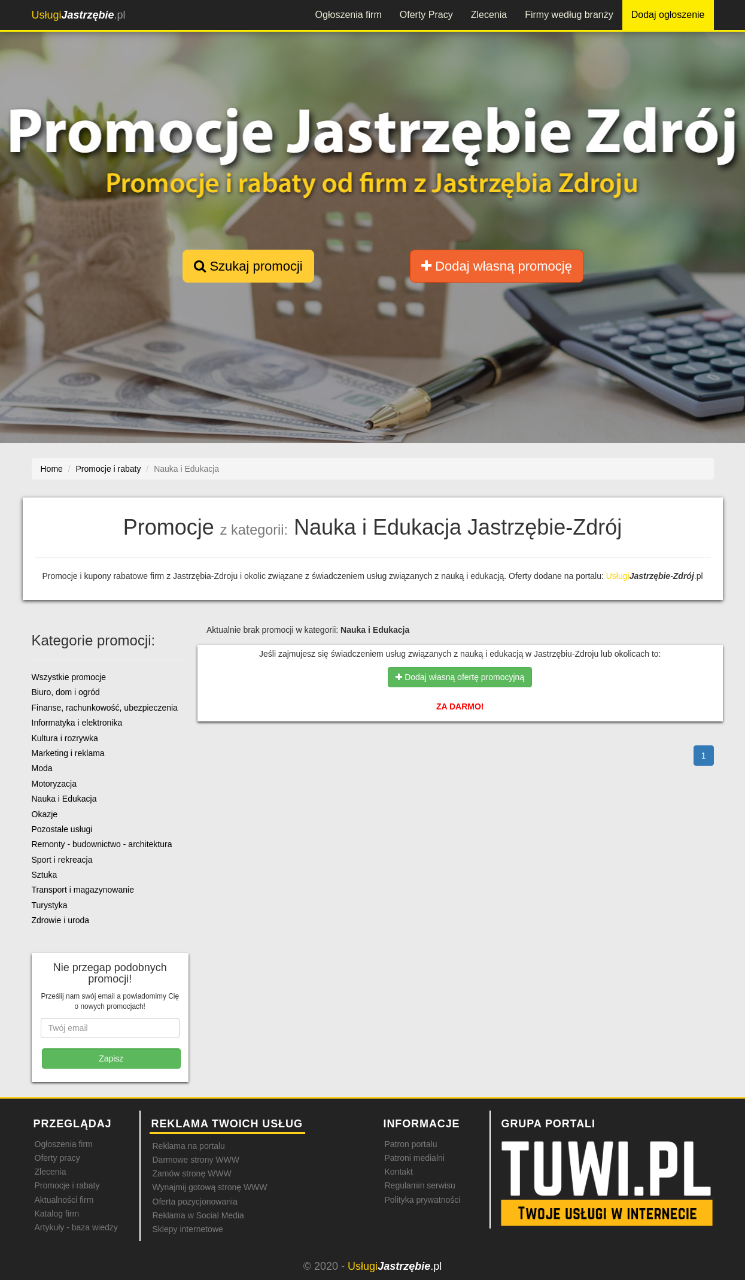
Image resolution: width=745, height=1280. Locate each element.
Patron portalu (411, 1144)
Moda (42, 768)
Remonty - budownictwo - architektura (102, 844)
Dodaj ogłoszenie (668, 15)
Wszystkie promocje (69, 677)
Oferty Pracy (426, 15)
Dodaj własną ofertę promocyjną (460, 677)
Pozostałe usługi (62, 829)
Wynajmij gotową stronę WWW (210, 1187)
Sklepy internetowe (188, 1229)
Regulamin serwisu (420, 1185)
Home (52, 469)
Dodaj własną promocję (496, 266)
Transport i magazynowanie (83, 889)
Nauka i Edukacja (64, 798)
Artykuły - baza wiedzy (76, 1227)
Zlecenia (489, 15)
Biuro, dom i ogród (66, 692)
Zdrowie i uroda (61, 920)
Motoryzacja (54, 783)
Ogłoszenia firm (348, 15)
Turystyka (50, 905)
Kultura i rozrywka (65, 738)
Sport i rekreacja (62, 860)
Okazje (45, 814)
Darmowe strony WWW (196, 1159)
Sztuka (44, 874)
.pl (79, 15)
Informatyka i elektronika (77, 722)
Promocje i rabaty (67, 1185)
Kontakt (399, 1171)
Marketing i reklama (68, 753)
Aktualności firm (64, 1200)
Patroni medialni (415, 1158)
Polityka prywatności (423, 1200)
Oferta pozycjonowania (195, 1201)
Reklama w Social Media (198, 1215)
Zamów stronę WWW (192, 1173)
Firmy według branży (569, 15)
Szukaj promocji (248, 266)
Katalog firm (57, 1213)
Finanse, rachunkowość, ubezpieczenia (105, 707)
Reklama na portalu (189, 1146)
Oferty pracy (57, 1158)
